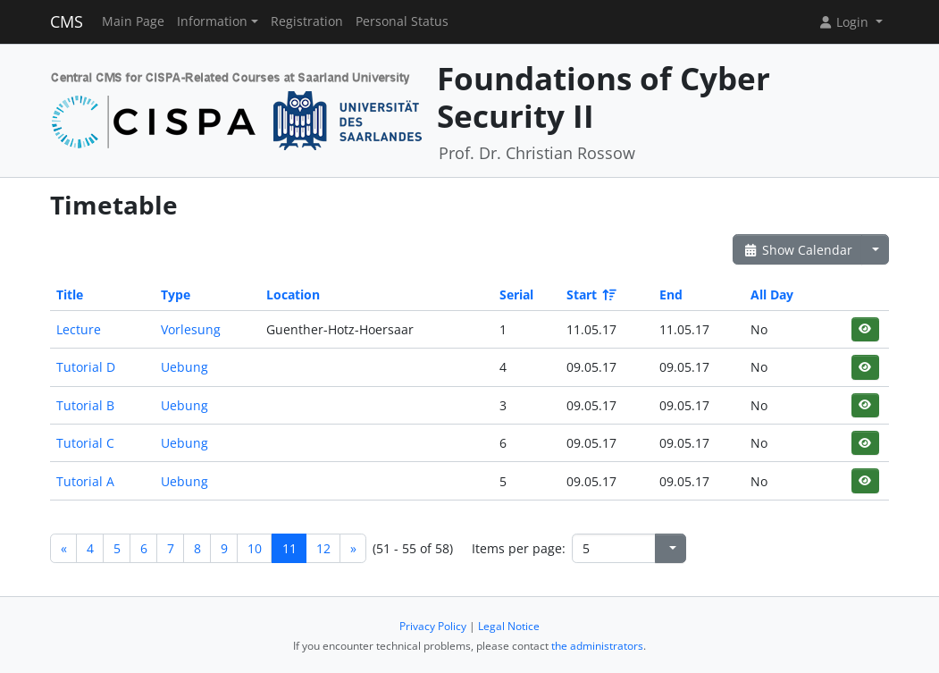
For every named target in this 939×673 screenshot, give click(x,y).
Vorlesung (191, 329)
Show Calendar (797, 249)
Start (590, 294)
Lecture (78, 329)
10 (254, 548)
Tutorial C (85, 442)
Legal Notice (509, 626)
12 (323, 548)
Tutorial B (85, 405)
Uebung (184, 366)
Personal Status (402, 21)
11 (289, 548)
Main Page (133, 21)
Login (845, 21)
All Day (771, 294)
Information (212, 21)
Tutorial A (85, 481)
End (671, 294)
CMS (66, 21)
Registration (307, 21)
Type (175, 294)
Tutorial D (85, 366)
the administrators (597, 645)
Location (293, 294)
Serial (516, 294)
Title (69, 294)
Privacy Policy (432, 626)
